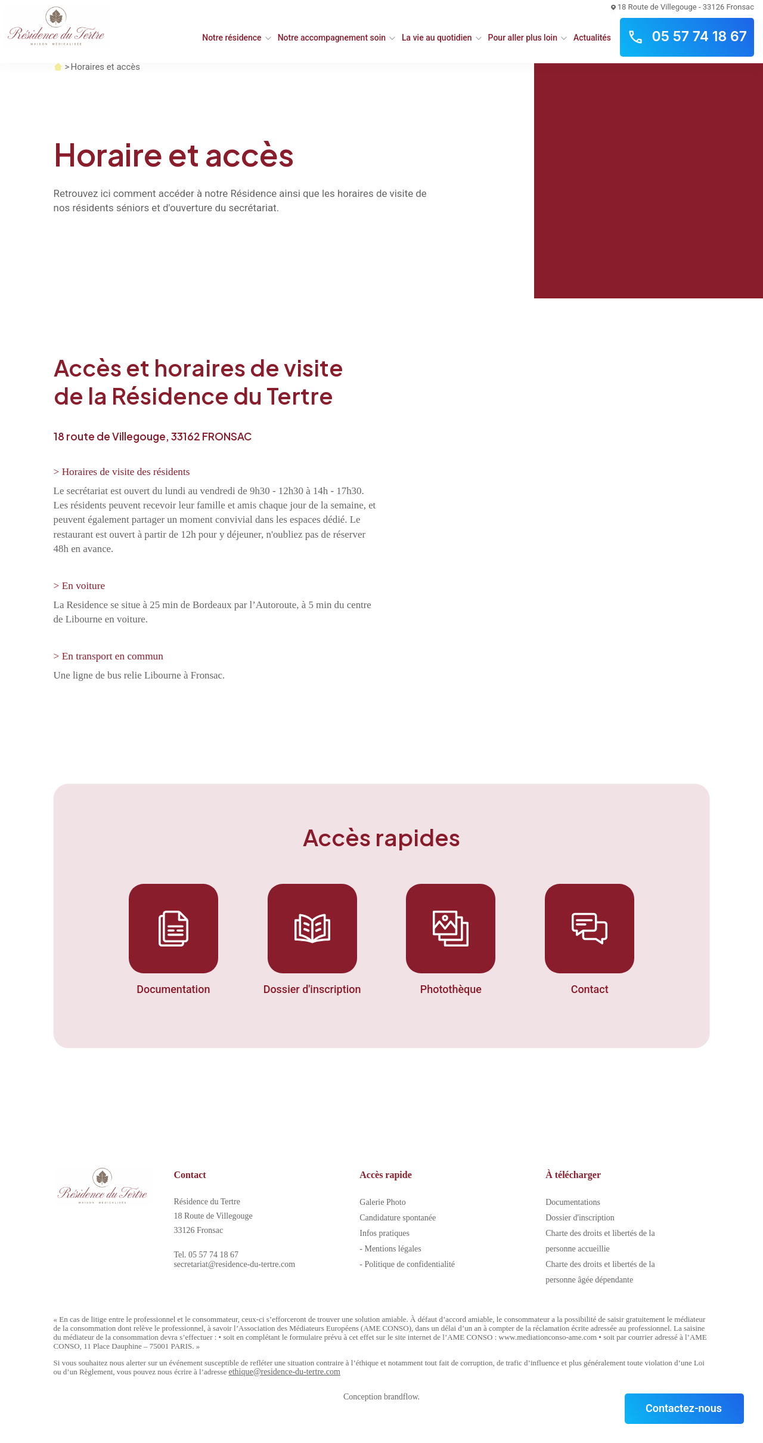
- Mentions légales (390, 1248)
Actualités (592, 37)
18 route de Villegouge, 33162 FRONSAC (153, 436)
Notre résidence (231, 37)
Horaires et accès (105, 66)
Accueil (58, 66)
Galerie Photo (382, 1202)
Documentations (572, 1202)
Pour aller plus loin (522, 37)
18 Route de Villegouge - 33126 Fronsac (682, 6)
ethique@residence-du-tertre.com (284, 1371)
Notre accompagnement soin (332, 37)
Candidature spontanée (397, 1217)
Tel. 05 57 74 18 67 (205, 1254)
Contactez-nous (684, 1408)
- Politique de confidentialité (407, 1264)
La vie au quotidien (437, 37)
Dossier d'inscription (580, 1217)
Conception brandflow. (381, 1396)
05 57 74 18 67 (687, 37)
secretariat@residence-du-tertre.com (234, 1264)
